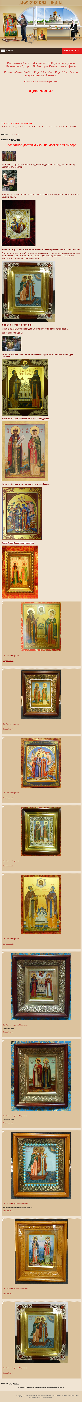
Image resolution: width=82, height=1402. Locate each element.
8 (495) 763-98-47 (72, 51)
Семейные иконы (55, 1387)
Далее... (17, 134)
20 (15, 140)
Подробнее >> (8, 661)
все (18, 140)
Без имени (72, 127)
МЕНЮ (7, 51)
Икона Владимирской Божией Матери (34, 1387)
